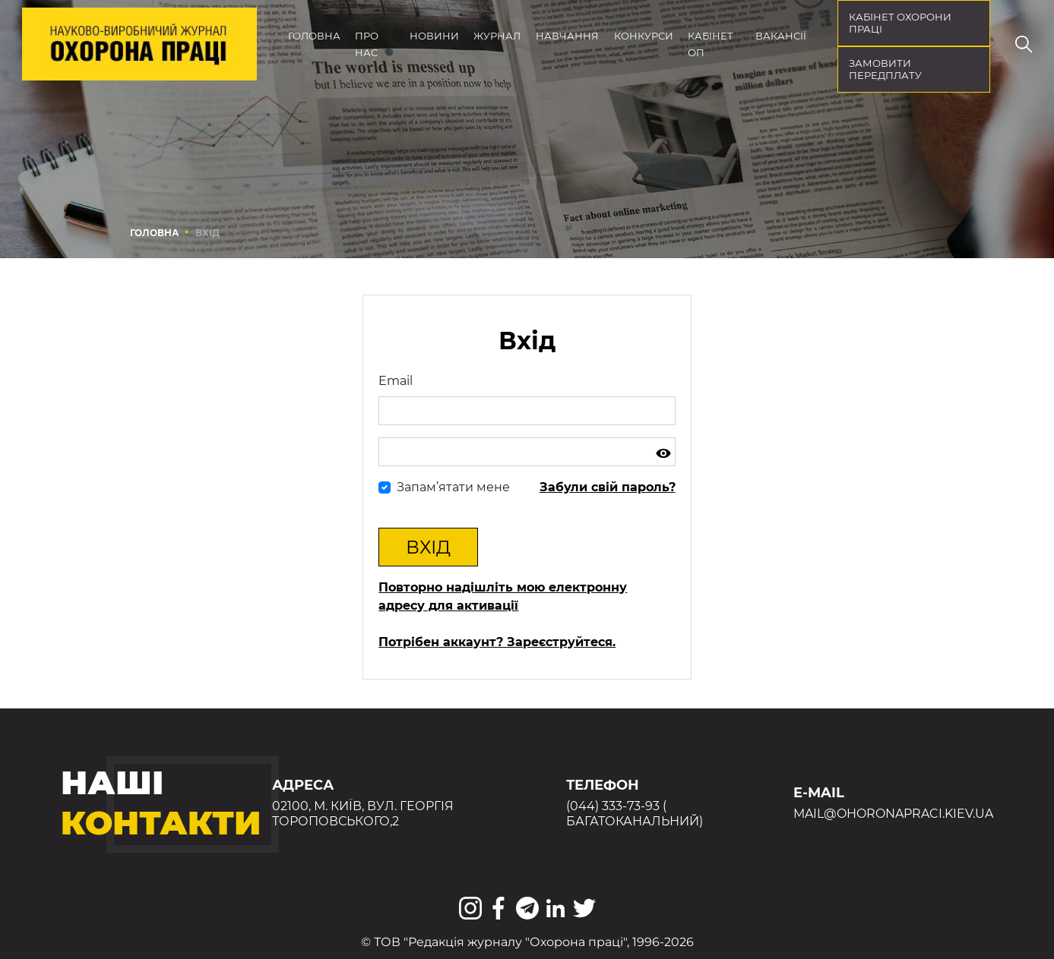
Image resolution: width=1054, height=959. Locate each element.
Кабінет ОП (710, 44)
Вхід (428, 547)
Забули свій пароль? (608, 487)
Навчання (567, 36)
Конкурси (643, 36)
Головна (314, 36)
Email (395, 381)
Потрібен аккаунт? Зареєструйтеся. (497, 642)
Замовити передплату (885, 69)
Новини (434, 36)
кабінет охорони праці (900, 23)
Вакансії (780, 36)
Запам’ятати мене (453, 487)
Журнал (497, 36)
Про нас (366, 44)
